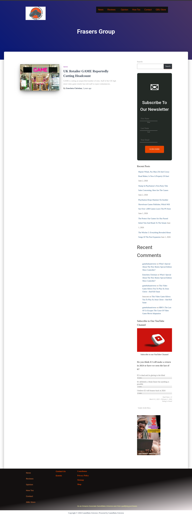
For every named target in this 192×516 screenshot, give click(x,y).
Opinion (124, 10)
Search (140, 62)
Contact (148, 10)
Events (59, 476)
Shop (79, 484)
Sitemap (80, 480)
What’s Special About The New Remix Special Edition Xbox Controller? (157, 267)
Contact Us (61, 471)
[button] (112, 10)
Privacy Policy (83, 476)
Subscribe (154, 149)
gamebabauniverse (149, 264)
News (100, 10)
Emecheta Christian (149, 275)
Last (148, 132)
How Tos (136, 10)
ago (87, 88)
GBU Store (161, 10)
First (148, 122)
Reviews (111, 10)
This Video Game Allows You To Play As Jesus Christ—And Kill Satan (155, 289)
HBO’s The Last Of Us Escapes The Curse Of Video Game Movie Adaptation (156, 311)
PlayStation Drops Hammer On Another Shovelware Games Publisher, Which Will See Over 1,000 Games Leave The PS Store (154, 204)
